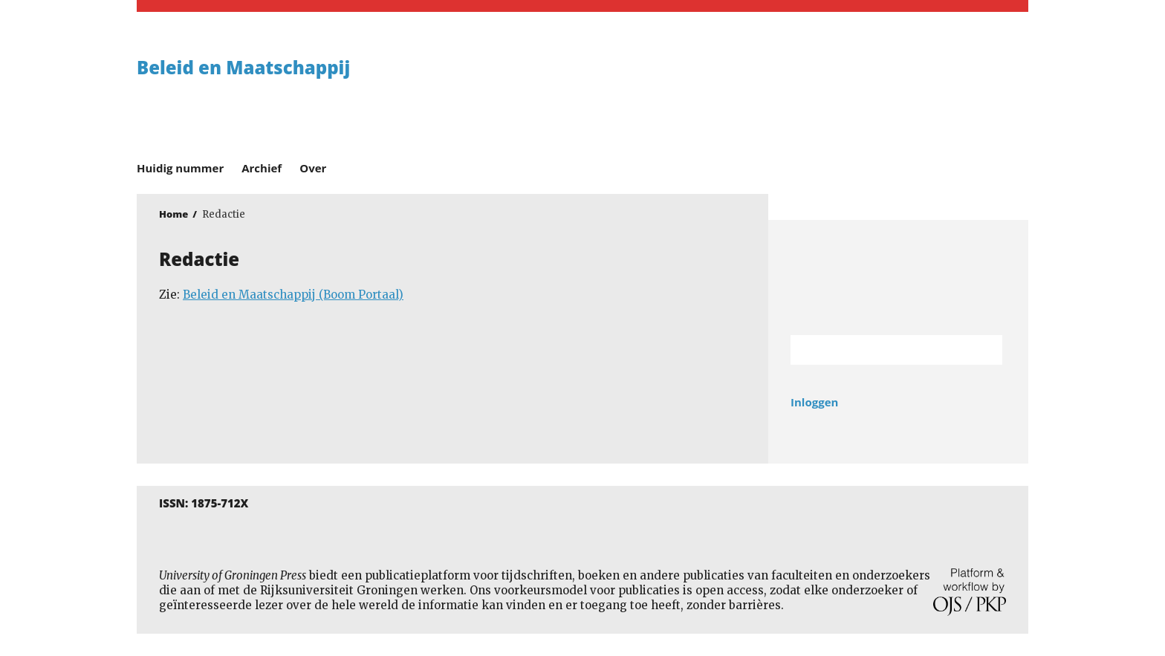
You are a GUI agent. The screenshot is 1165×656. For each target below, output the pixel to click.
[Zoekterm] (878, 350)
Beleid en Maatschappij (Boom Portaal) (293, 295)
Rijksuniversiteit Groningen (898, 277)
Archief (261, 167)
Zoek (983, 350)
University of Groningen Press (797, 89)
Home (173, 214)
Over (312, 167)
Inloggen (814, 401)
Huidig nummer (180, 167)
